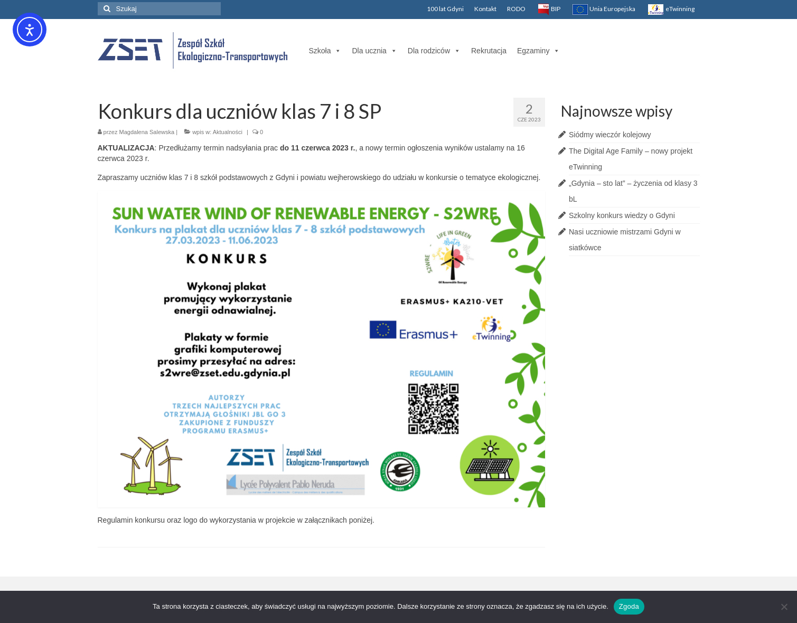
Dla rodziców (434, 50)
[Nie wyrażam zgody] (784, 606)
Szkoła (324, 50)
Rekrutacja (489, 50)
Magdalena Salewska (147, 132)
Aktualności (227, 132)
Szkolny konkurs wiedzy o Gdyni (622, 215)
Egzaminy (538, 50)
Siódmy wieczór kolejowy (610, 134)
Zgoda (629, 606)
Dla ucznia (374, 50)
